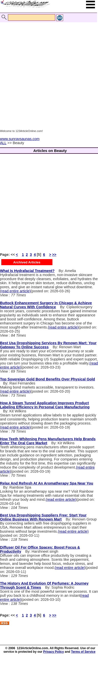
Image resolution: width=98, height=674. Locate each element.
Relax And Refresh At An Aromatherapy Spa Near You (46, 483)
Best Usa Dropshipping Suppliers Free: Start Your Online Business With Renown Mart (43, 517)
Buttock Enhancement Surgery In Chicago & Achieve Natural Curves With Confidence (46, 305)
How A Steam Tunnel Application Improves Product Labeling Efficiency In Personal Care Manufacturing (45, 405)
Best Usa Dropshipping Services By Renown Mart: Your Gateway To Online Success (48, 345)
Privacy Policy (53, 651)
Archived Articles (26, 262)
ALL (3, 143)
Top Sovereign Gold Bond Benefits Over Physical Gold (47, 379)
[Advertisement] (47, 71)
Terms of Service (83, 651)
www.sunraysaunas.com (19, 139)
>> (54, 255)
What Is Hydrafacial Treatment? (27, 271)
